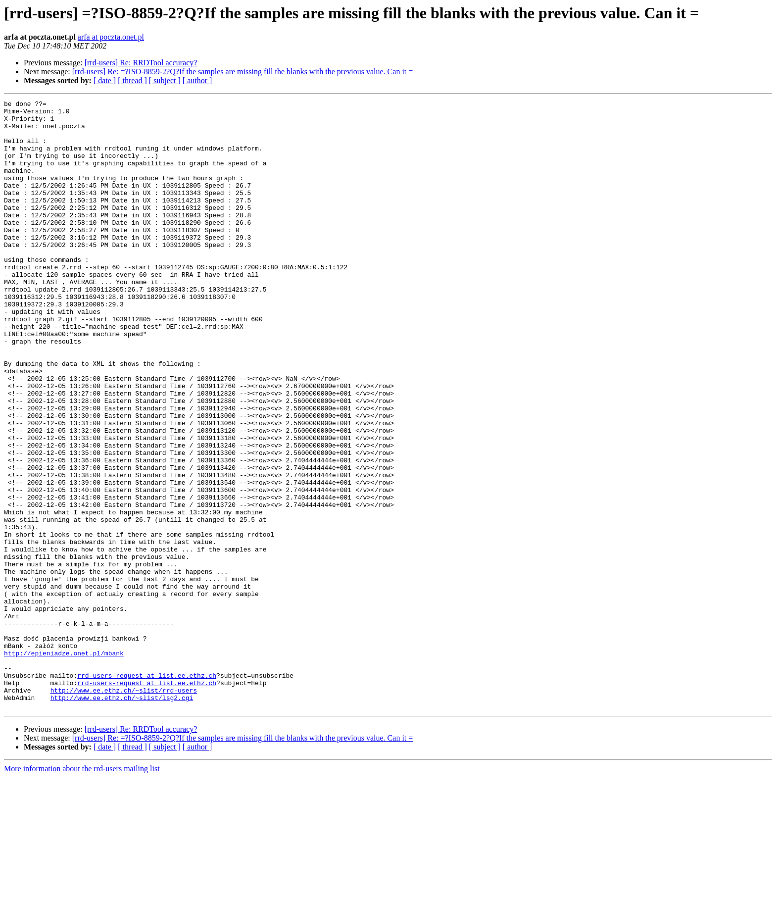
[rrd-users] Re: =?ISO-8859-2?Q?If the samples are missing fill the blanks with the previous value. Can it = (242, 71)
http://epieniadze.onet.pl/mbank (64, 764)
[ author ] (197, 80)
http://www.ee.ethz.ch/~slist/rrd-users (123, 808)
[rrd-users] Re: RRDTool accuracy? (141, 62)
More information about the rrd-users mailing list (82, 890)
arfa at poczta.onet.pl (111, 37)
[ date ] (105, 80)
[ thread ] (132, 80)
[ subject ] (165, 80)
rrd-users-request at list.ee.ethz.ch (146, 791)
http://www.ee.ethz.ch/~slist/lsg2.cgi (122, 817)
